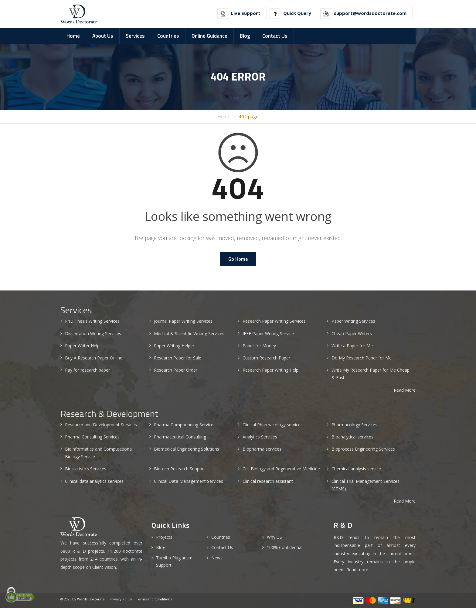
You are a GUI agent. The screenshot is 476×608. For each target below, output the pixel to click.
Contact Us (274, 36)
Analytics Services (260, 437)
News (217, 558)
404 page (249, 117)
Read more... (358, 570)
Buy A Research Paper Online (93, 358)
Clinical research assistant (268, 481)
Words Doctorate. (91, 599)
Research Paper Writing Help (270, 370)
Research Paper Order (175, 370)
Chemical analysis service (356, 469)
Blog (245, 36)
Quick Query (297, 13)
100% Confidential (284, 548)
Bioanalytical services (352, 437)
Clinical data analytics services (94, 481)
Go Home (238, 259)
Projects (164, 537)
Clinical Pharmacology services (273, 425)
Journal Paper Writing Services (183, 321)
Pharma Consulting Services (92, 437)
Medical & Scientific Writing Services (189, 333)
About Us (102, 36)
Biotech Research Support (179, 469)
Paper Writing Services (353, 321)
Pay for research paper (87, 370)
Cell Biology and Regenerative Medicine (281, 469)
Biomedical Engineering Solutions (186, 449)
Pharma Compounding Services (185, 425)
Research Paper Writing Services (274, 321)
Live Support (245, 13)
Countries (168, 36)
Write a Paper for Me (352, 346)
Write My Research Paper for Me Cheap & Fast (371, 374)
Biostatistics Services (85, 469)
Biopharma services (262, 449)
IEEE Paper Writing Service (268, 333)
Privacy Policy (121, 599)
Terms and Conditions (154, 599)
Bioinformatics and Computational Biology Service (99, 453)
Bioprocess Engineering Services (363, 449)
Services (135, 36)
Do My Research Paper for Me (362, 358)
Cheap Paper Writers (352, 333)
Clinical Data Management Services (188, 481)
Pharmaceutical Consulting (180, 437)
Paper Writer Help (82, 346)
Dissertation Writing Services (93, 333)
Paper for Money (259, 346)
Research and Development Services (101, 425)
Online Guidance (209, 36)
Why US (274, 537)
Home (73, 36)
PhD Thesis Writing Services (92, 321)
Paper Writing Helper (174, 346)
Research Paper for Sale (177, 358)
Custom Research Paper (266, 358)
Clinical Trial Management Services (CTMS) (365, 485)
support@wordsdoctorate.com (370, 13)
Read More (405, 390)
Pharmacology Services (354, 425)
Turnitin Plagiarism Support (174, 561)
